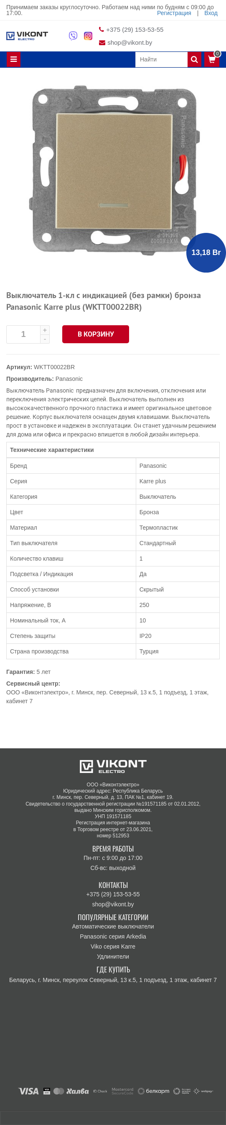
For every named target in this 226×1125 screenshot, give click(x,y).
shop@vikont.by (129, 42)
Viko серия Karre (113, 946)
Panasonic (69, 378)
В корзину (96, 334)
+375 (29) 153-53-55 (134, 29)
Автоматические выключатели (113, 926)
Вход (211, 13)
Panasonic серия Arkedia (113, 936)
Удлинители (113, 956)
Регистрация (174, 13)
